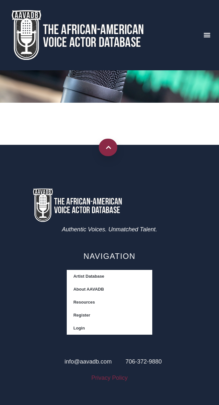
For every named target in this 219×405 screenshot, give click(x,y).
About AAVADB (88, 289)
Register (81, 315)
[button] (207, 35)
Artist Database (88, 276)
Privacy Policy (109, 378)
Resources (84, 302)
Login (79, 328)
